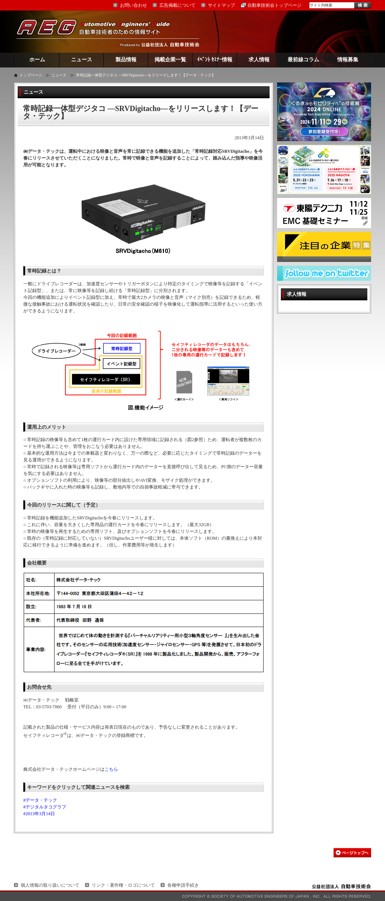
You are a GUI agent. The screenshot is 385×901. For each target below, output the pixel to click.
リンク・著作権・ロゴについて (123, 885)
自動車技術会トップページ (274, 5)
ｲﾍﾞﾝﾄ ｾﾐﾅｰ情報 (215, 59)
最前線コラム (303, 59)
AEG (98, 31)
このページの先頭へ (352, 852)
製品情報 (125, 59)
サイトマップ (221, 5)
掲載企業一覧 (170, 59)
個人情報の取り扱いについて (50, 885)
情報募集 (347, 59)
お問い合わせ (133, 5)
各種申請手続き (183, 885)
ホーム (37, 59)
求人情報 (259, 59)
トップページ (31, 75)
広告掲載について (177, 5)
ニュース (81, 59)
